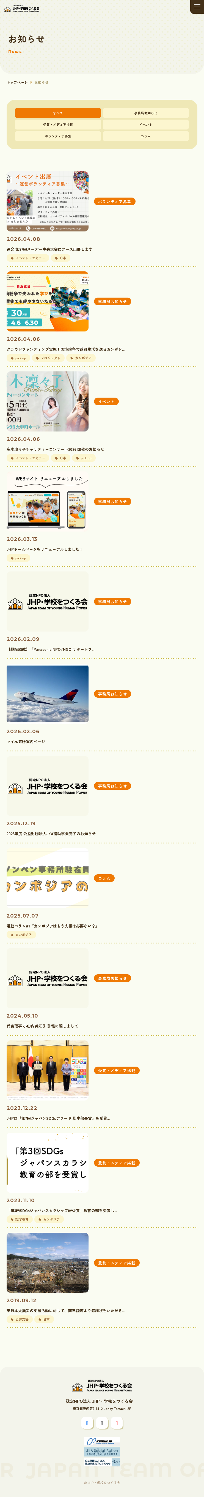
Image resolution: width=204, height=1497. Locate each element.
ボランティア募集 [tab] (58, 136)
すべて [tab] (58, 112)
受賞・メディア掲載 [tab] (58, 124)
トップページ (17, 82)
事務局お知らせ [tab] (145, 112)
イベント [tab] (145, 124)
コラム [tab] (146, 136)
